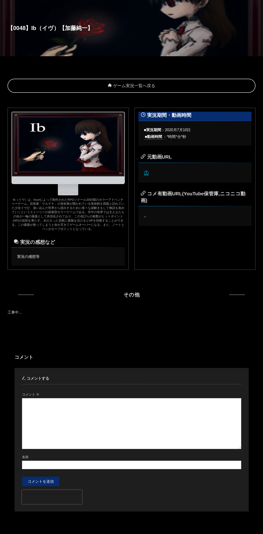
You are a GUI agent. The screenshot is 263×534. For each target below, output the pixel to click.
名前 (25, 457)
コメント (30, 394)
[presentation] (52, 497)
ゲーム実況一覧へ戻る (131, 85)
